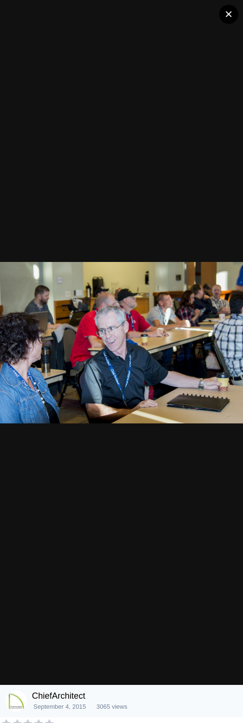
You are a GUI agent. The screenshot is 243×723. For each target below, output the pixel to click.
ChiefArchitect (58, 696)
